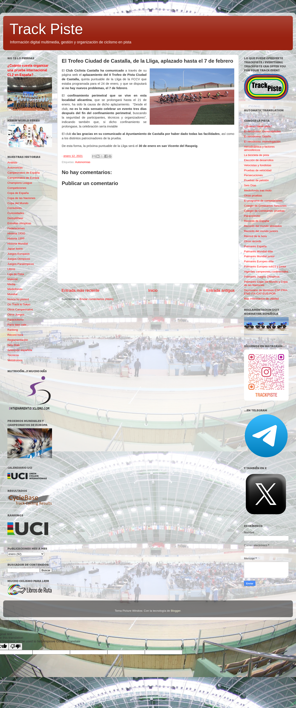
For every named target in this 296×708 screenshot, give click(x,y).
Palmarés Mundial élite (258, 251)
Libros (11, 269)
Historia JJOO (16, 233)
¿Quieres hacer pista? (258, 126)
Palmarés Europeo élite (259, 261)
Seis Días (13, 345)
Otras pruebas (253, 195)
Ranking (12, 329)
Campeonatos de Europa (23, 177)
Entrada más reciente (81, 290)
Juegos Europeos (18, 253)
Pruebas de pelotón (256, 180)
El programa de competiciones (263, 200)
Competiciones (16, 187)
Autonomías (82, 162)
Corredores (14, 208)
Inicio (153, 290)
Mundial (12, 294)
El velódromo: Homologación (262, 141)
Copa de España (18, 193)
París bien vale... (18, 324)
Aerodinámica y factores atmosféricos (259, 148)
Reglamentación (17, 340)
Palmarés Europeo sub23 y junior (265, 266)
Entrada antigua (220, 290)
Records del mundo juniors (261, 231)
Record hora (15, 334)
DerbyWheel (15, 218)
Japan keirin (15, 248)
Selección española (19, 350)
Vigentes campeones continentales (266, 271)
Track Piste (46, 29)
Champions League (19, 182)
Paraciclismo (15, 319)
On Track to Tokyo (18, 304)
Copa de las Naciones (21, 198)
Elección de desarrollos (259, 160)
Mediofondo (14, 289)
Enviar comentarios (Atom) (97, 299)
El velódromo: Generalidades (262, 131)
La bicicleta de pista (256, 155)
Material (12, 279)
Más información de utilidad (261, 298)
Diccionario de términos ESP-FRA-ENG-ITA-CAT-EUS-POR (266, 292)
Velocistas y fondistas (257, 165)
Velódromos (14, 360)
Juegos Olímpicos (18, 258)
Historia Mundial (17, 243)
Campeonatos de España (23, 172)
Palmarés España (255, 246)
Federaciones (16, 228)
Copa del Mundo (17, 203)
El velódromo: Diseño (257, 136)
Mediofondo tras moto (258, 190)
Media (11, 284)
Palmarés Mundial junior (259, 256)
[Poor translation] (15, 646)
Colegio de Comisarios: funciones (265, 205)
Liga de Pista (15, 274)
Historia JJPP (16, 238)
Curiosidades (15, 213)
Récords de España (256, 221)
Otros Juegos (15, 314)
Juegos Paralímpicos (20, 264)
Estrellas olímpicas (19, 223)
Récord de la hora (255, 236)
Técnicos (13, 355)
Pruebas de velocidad (257, 170)
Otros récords (252, 241)
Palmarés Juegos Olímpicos (262, 276)
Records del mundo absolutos (263, 226)
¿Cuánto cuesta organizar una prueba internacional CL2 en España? (27, 70)
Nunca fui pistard (18, 299)
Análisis (12, 162)
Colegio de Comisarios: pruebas (264, 210)
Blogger (176, 610)
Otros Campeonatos (20, 309)
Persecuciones (253, 175)
